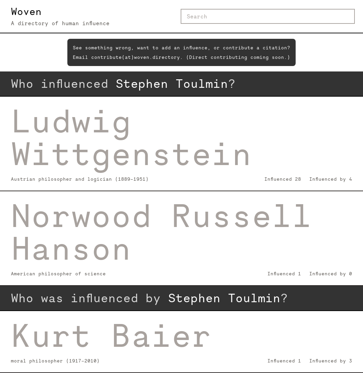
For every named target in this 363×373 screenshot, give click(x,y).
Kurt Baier (111, 335)
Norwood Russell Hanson (161, 232)
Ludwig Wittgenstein (131, 137)
